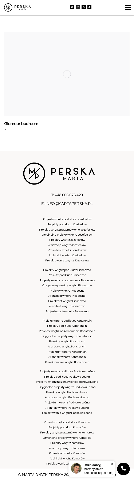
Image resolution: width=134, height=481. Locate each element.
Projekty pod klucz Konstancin (67, 325)
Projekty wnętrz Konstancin (67, 341)
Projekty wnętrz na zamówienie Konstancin (67, 331)
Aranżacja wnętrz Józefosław (67, 245)
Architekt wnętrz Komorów (67, 458)
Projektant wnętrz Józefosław (67, 250)
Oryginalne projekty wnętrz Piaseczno (67, 285)
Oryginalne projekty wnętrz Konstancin (67, 336)
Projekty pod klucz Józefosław (67, 224)
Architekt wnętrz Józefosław (67, 255)
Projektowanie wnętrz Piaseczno (67, 311)
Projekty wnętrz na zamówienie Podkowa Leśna (67, 381)
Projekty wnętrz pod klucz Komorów (67, 422)
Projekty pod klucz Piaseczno (67, 275)
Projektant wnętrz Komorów (67, 453)
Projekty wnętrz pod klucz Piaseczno (67, 270)
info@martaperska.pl (69, 204)
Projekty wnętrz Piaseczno (67, 290)
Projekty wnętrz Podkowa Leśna (67, 392)
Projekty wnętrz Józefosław (67, 239)
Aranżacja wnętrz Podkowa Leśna (67, 397)
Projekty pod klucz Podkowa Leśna (67, 376)
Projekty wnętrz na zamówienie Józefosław (67, 229)
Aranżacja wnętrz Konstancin (67, 346)
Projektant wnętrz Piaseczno (67, 301)
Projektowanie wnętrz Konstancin (67, 362)
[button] (128, 7)
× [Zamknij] (112, 463)
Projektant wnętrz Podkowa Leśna (67, 402)
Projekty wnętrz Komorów (67, 442)
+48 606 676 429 (69, 195)
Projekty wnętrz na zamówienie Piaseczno (67, 280)
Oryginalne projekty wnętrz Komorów (67, 437)
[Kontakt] (123, 469)
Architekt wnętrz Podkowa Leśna (67, 407)
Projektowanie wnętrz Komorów (67, 463)
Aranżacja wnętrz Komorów (67, 448)
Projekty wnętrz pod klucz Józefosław (67, 219)
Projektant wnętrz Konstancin (67, 351)
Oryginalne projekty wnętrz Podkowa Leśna (67, 387)
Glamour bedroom (21, 124)
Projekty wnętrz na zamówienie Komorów (67, 432)
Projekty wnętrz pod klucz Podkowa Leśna (67, 371)
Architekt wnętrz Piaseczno (67, 306)
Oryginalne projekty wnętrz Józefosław (67, 234)
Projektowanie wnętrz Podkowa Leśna (67, 412)
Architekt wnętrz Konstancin (67, 356)
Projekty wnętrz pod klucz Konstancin (67, 320)
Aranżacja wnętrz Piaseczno (67, 295)
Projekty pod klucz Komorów (67, 427)
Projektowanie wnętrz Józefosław (67, 260)
